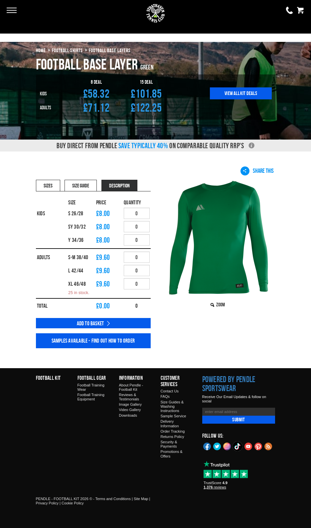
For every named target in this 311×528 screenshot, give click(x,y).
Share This (257, 170)
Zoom (220, 304)
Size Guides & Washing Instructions (172, 406)
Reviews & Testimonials (129, 397)
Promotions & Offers (172, 454)
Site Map (141, 499)
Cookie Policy (73, 503)
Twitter (217, 446)
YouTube (248, 446)
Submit (238, 419)
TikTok (238, 446)
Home (41, 50)
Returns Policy (172, 437)
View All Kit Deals (241, 93)
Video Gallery (130, 410)
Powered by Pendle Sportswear (228, 384)
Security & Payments (169, 444)
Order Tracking (173, 431)
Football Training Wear (91, 387)
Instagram (227, 446)
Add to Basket (90, 323)
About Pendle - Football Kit (131, 387)
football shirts (67, 50)
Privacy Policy (47, 503)
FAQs (165, 396)
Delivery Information (170, 423)
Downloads (128, 415)
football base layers (110, 50)
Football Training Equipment (91, 397)
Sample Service (173, 416)
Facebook (207, 446)
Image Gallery (130, 404)
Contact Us (170, 391)
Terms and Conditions (113, 499)
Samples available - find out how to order (93, 341)
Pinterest (258, 446)
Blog (268, 446)
